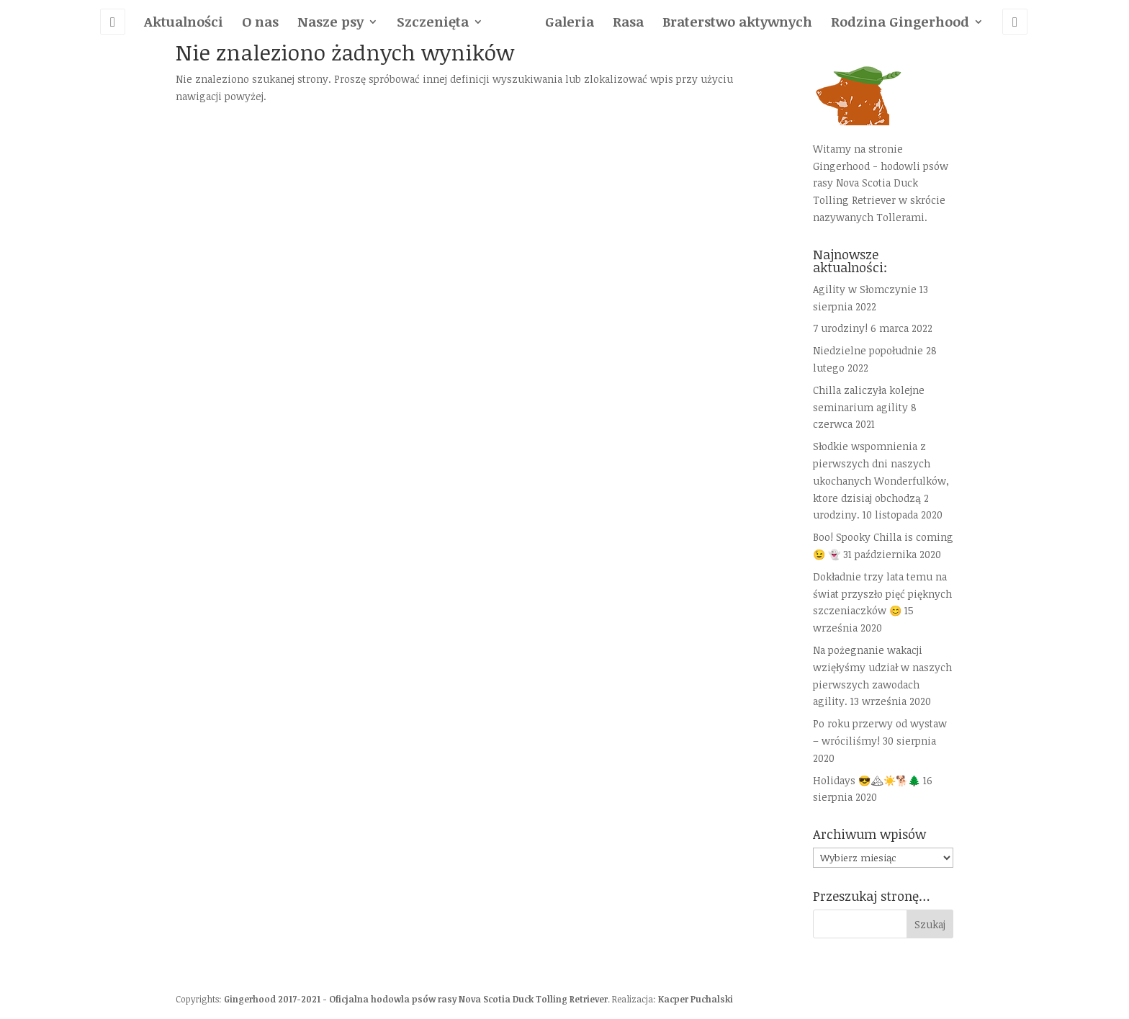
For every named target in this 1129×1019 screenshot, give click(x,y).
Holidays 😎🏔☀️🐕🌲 (866, 780)
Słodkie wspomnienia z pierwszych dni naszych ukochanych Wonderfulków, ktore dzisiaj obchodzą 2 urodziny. (881, 480)
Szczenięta (433, 24)
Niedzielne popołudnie (868, 350)
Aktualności (183, 24)
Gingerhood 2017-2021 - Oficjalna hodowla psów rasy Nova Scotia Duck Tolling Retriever (416, 999)
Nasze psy (330, 24)
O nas (260, 24)
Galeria (569, 24)
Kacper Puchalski (695, 999)
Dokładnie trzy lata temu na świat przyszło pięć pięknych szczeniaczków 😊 (882, 594)
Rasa (628, 24)
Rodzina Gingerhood (900, 24)
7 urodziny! (840, 328)
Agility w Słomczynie (865, 289)
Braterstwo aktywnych (737, 24)
